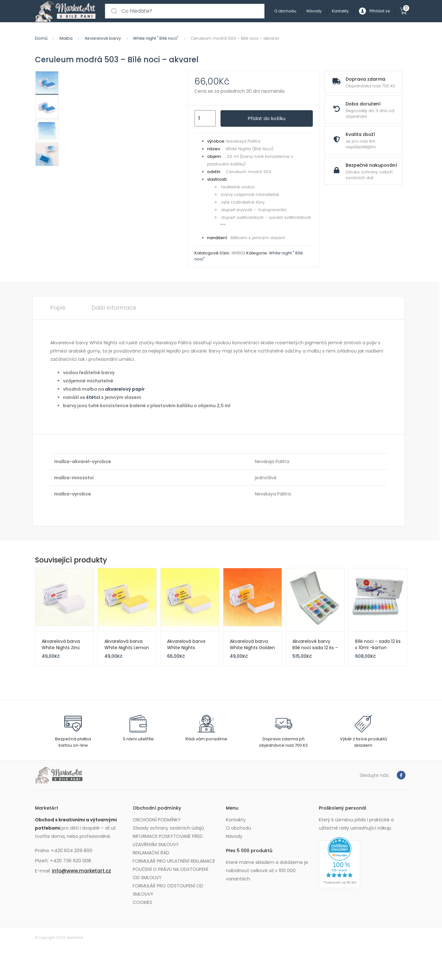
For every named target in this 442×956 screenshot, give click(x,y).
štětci (93, 397)
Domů (41, 38)
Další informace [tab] (114, 308)
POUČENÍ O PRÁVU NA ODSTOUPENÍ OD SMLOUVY (170, 873)
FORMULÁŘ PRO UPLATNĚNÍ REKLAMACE (174, 861)
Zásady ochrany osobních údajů (168, 828)
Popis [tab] (58, 308)
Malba (66, 38)
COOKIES (142, 902)
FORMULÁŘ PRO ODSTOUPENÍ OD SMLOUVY (168, 890)
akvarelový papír (125, 389)
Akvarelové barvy (103, 38)
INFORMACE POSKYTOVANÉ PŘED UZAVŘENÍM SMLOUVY (168, 840)
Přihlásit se (374, 11)
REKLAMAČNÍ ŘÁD (151, 853)
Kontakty (340, 11)
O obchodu (285, 11)
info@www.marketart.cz (81, 870)
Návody (314, 11)
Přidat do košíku (266, 118)
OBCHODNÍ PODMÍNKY (157, 820)
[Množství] (205, 118)
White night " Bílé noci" (156, 38)
